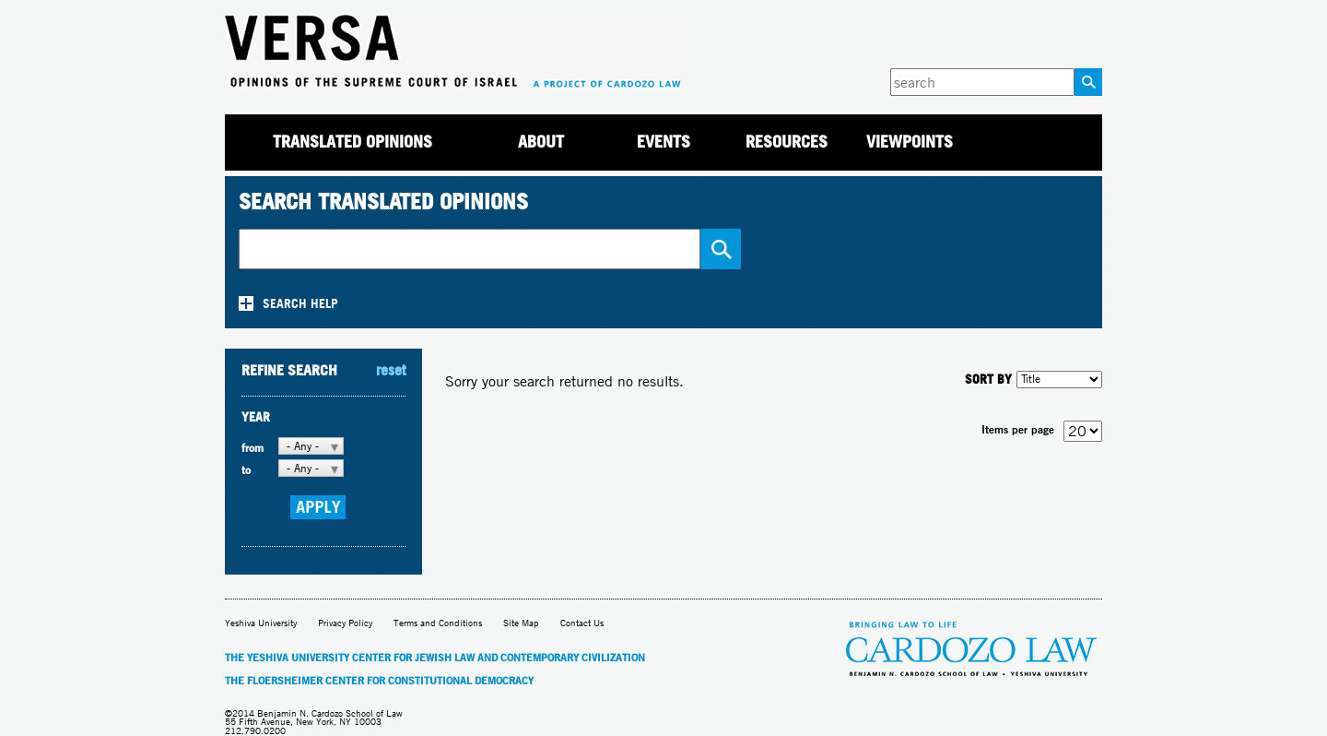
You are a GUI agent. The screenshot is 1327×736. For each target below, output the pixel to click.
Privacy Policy (345, 623)
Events (663, 141)
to (246, 470)
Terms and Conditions (437, 623)
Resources (787, 141)
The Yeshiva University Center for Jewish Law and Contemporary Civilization (435, 657)
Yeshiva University (261, 623)
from (252, 448)
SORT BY (988, 378)
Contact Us (582, 623)
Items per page (1017, 429)
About (541, 141)
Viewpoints (909, 141)
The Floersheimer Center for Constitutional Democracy (379, 680)
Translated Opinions (352, 141)
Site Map (521, 623)
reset (390, 369)
